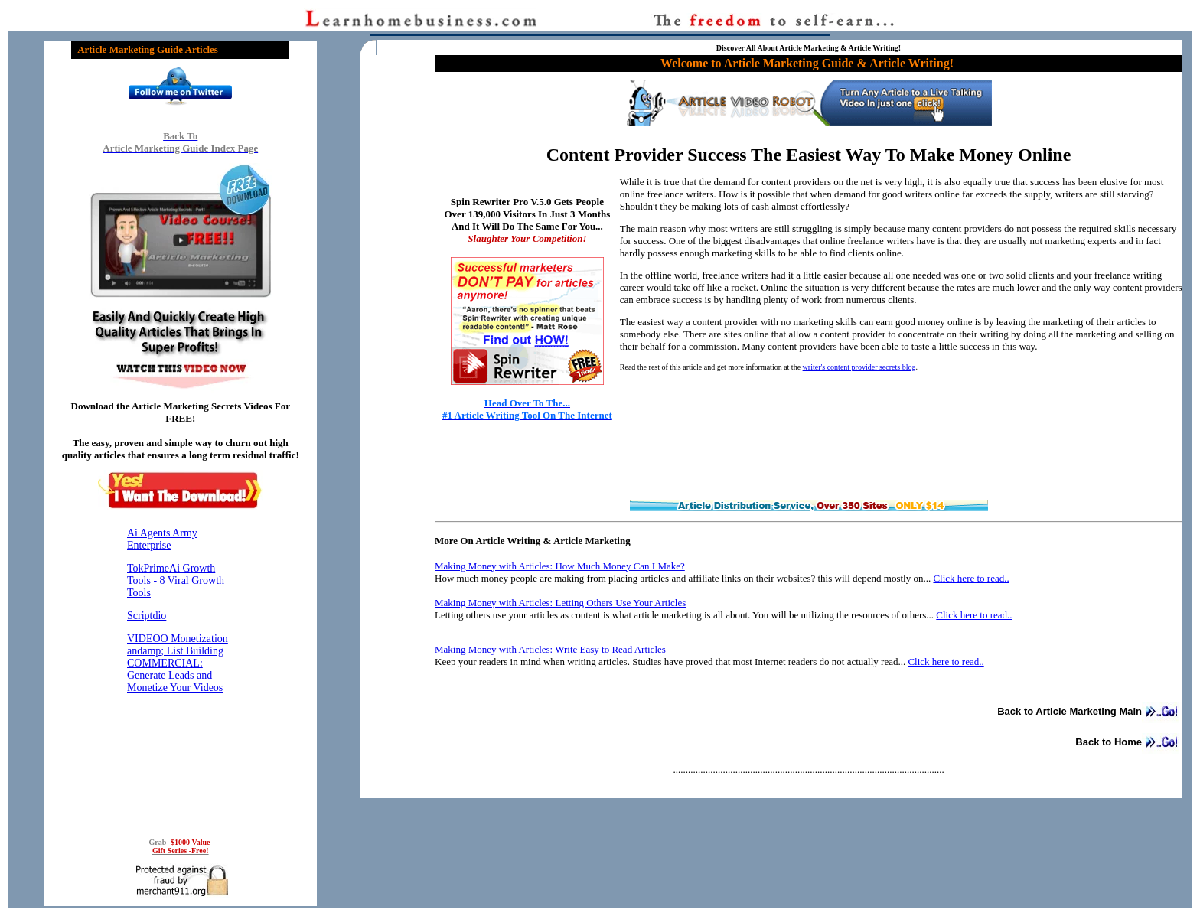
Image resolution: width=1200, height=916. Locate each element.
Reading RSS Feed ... (180, 670)
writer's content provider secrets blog (859, 367)
